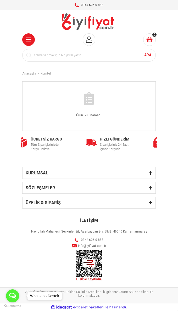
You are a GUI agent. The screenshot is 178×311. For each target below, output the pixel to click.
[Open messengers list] (12, 295)
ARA (147, 55)
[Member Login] (89, 39)
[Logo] (89, 21)
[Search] (89, 55)
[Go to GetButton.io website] (12, 305)
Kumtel (46, 73)
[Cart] (149, 39)
